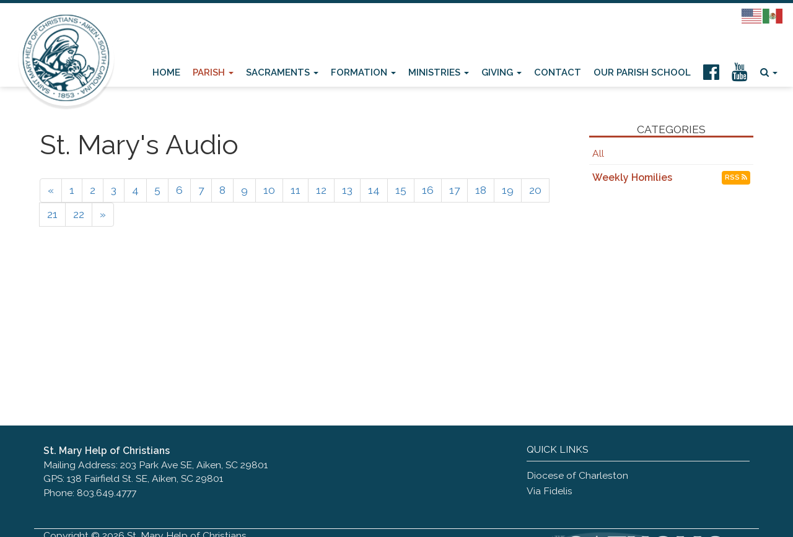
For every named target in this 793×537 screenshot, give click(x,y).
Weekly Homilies (632, 177)
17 (454, 190)
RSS (736, 177)
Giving (501, 72)
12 (321, 190)
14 (374, 190)
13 (347, 190)
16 (428, 190)
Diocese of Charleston (577, 475)
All (598, 153)
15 (400, 190)
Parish (213, 72)
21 (52, 214)
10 (269, 190)
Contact (557, 72)
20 (535, 190)
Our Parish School (642, 72)
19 (508, 190)
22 (78, 214)
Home (166, 72)
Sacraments (282, 72)
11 (295, 190)
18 (480, 190)
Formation (363, 72)
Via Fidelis (549, 491)
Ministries (438, 72)
